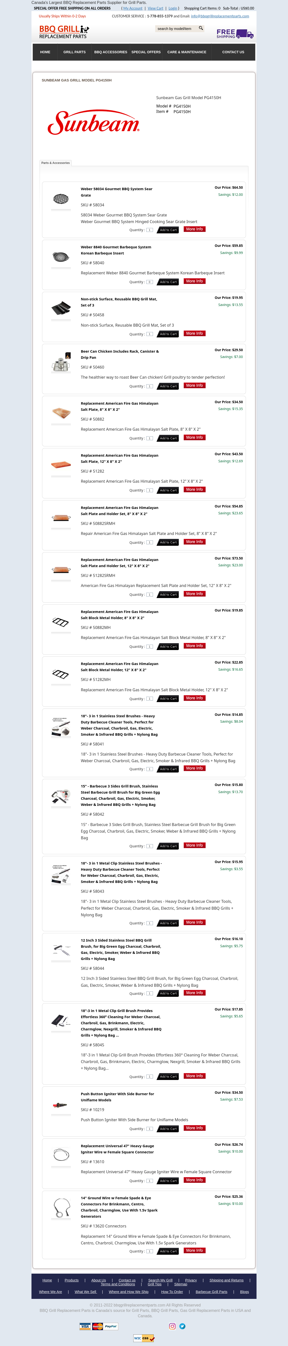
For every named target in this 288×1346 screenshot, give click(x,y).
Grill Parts (74, 52)
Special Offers (146, 52)
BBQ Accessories (110, 52)
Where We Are (50, 1292)
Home (47, 1280)
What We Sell (86, 1292)
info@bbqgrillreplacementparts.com (220, 16)
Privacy (191, 1280)
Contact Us (233, 52)
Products (72, 1280)
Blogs (244, 1292)
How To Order (172, 1292)
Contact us (127, 1280)
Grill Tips (155, 1284)
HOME (45, 52)
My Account (133, 8)
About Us (98, 1280)
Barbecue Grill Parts (211, 1292)
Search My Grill (160, 1280)
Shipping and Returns (226, 1280)
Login (173, 8)
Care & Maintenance (186, 52)
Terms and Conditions (118, 1284)
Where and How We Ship (128, 1292)
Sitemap (180, 1284)
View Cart (155, 8)
